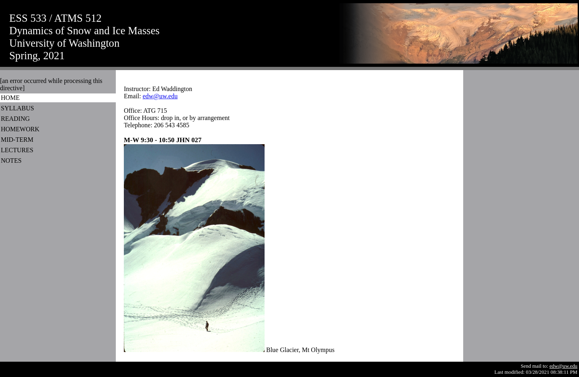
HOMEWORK (20, 129)
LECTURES (17, 150)
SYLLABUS (17, 108)
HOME (10, 97)
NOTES (11, 160)
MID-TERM (17, 139)
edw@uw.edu (160, 96)
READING (15, 118)
